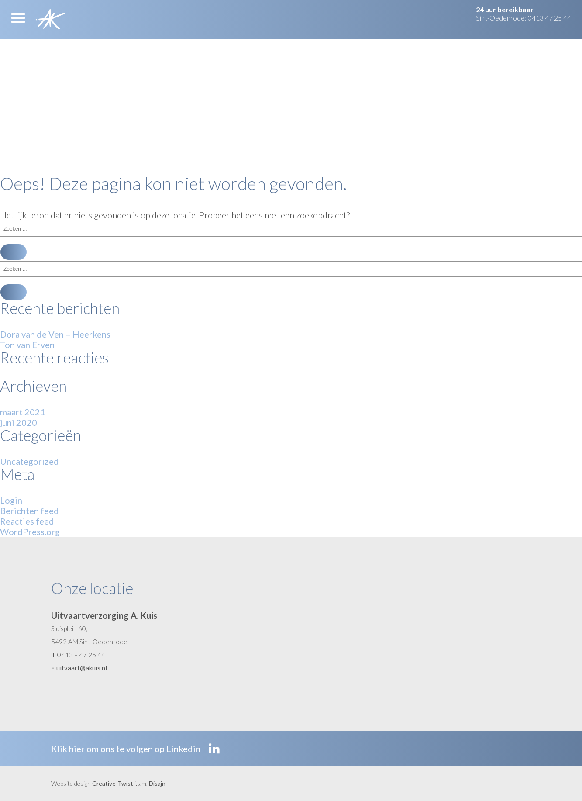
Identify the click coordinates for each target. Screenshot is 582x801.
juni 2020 (18, 422)
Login (11, 500)
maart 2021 (22, 412)
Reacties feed (27, 521)
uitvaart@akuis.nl (81, 668)
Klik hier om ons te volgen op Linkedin (135, 748)
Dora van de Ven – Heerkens (55, 334)
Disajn (157, 783)
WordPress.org (30, 531)
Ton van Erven (27, 344)
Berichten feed (29, 510)
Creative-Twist (112, 783)
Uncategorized (29, 461)
